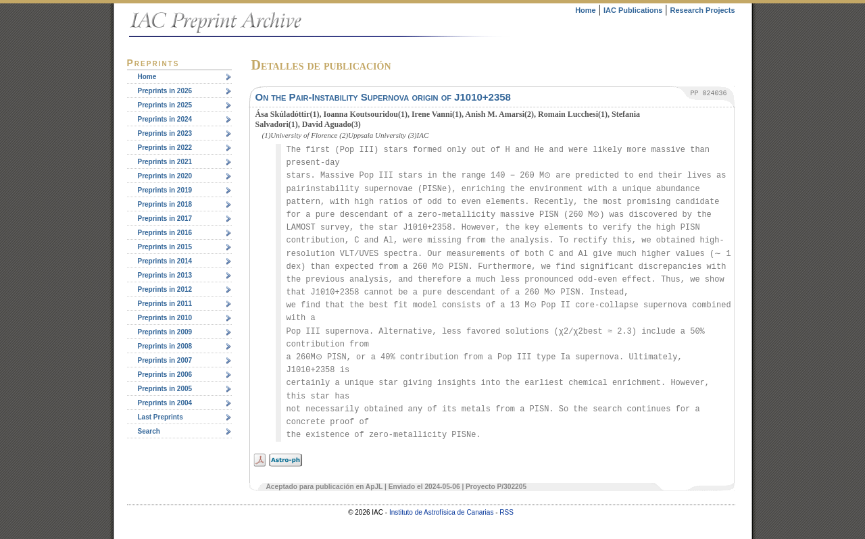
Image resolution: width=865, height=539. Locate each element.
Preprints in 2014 (165, 261)
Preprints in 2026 (165, 91)
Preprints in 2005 (165, 388)
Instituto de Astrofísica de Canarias (441, 512)
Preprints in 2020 (165, 176)
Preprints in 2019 (165, 190)
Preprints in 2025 (165, 105)
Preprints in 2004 (165, 403)
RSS (506, 512)
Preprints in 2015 (165, 247)
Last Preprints (160, 417)
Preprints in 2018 (165, 204)
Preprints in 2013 (165, 275)
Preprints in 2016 (165, 232)
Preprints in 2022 (165, 147)
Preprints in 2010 (165, 318)
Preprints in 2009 (165, 332)
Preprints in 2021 (165, 161)
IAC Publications (632, 10)
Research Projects (702, 10)
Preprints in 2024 (165, 119)
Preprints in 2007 (165, 360)
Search (149, 431)
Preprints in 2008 (165, 346)
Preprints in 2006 (165, 374)
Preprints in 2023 (165, 133)
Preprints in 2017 (165, 218)
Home (585, 10)
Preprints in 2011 (165, 303)
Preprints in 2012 (165, 289)
